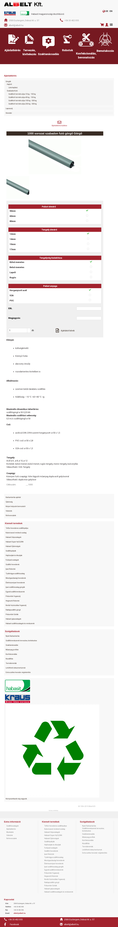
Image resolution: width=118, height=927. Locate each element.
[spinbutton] (20, 330)
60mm (13, 216)
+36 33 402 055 (72, 20)
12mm (13, 234)
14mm (13, 239)
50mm (13, 211)
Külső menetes (17, 262)
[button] (29, 329)
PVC (12, 300)
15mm (13, 244)
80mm (13, 221)
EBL (10, 308)
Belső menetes (17, 267)
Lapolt (13, 272)
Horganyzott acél (18, 290)
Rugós (13, 277)
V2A (12, 295)
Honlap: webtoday (53, 810)
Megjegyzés (14, 318)
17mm (13, 249)
